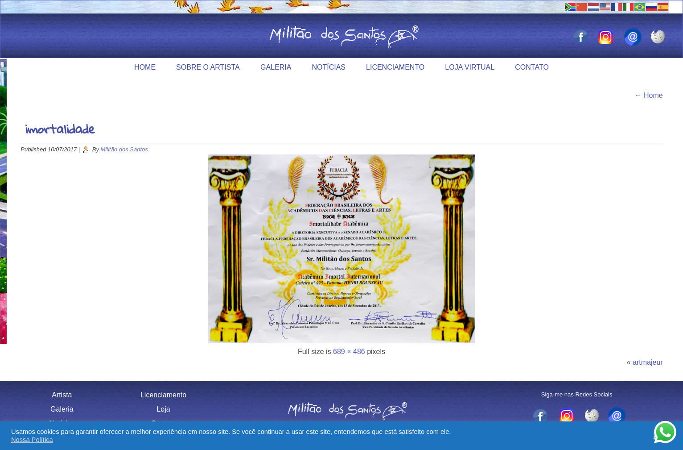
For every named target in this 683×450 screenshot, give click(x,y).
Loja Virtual (469, 67)
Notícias (329, 67)
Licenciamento (395, 67)
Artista (62, 395)
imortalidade (60, 128)
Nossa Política (32, 439)
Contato (532, 67)
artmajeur (648, 362)
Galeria (275, 67)
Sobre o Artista (208, 67)
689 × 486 (349, 351)
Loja (163, 409)
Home (145, 67)
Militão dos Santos (124, 149)
